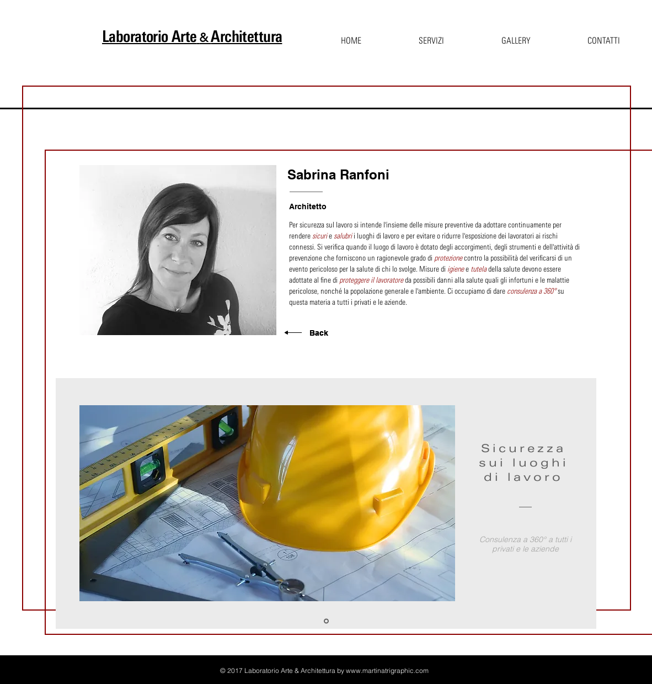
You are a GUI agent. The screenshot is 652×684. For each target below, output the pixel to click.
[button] (431, 36)
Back (318, 332)
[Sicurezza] (326, 621)
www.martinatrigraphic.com (387, 670)
